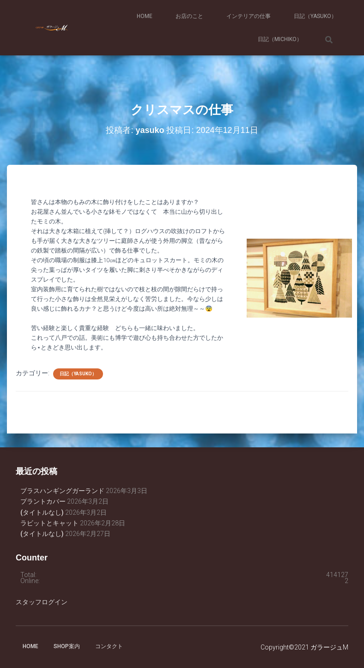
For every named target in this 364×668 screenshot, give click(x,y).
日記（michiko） (280, 39)
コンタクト (109, 646)
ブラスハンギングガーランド (62, 490)
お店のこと (189, 16)
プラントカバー (43, 501)
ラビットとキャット (49, 523)
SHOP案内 (67, 646)
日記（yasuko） (315, 16)
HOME (144, 16)
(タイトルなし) (42, 512)
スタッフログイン (41, 602)
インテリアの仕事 (248, 16)
